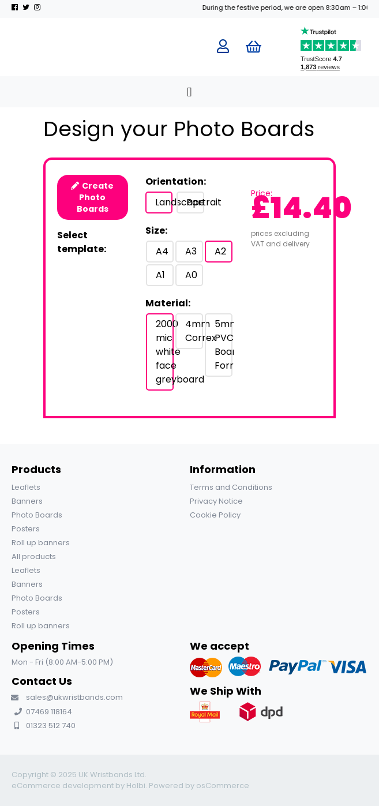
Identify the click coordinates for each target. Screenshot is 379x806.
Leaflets (26, 487)
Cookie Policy (215, 514)
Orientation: (175, 181)
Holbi (135, 785)
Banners (27, 501)
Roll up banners (41, 542)
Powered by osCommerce (199, 785)
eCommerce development (63, 785)
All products (34, 556)
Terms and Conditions (231, 487)
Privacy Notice (216, 501)
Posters (26, 528)
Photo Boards (37, 514)
